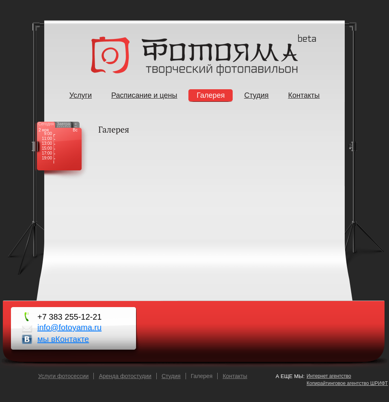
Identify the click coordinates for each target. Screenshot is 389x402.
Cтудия (171, 376)
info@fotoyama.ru (69, 327)
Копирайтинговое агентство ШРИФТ (347, 383)
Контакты (235, 376)
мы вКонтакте (63, 339)
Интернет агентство (329, 376)
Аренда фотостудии (125, 376)
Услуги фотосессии (63, 376)
